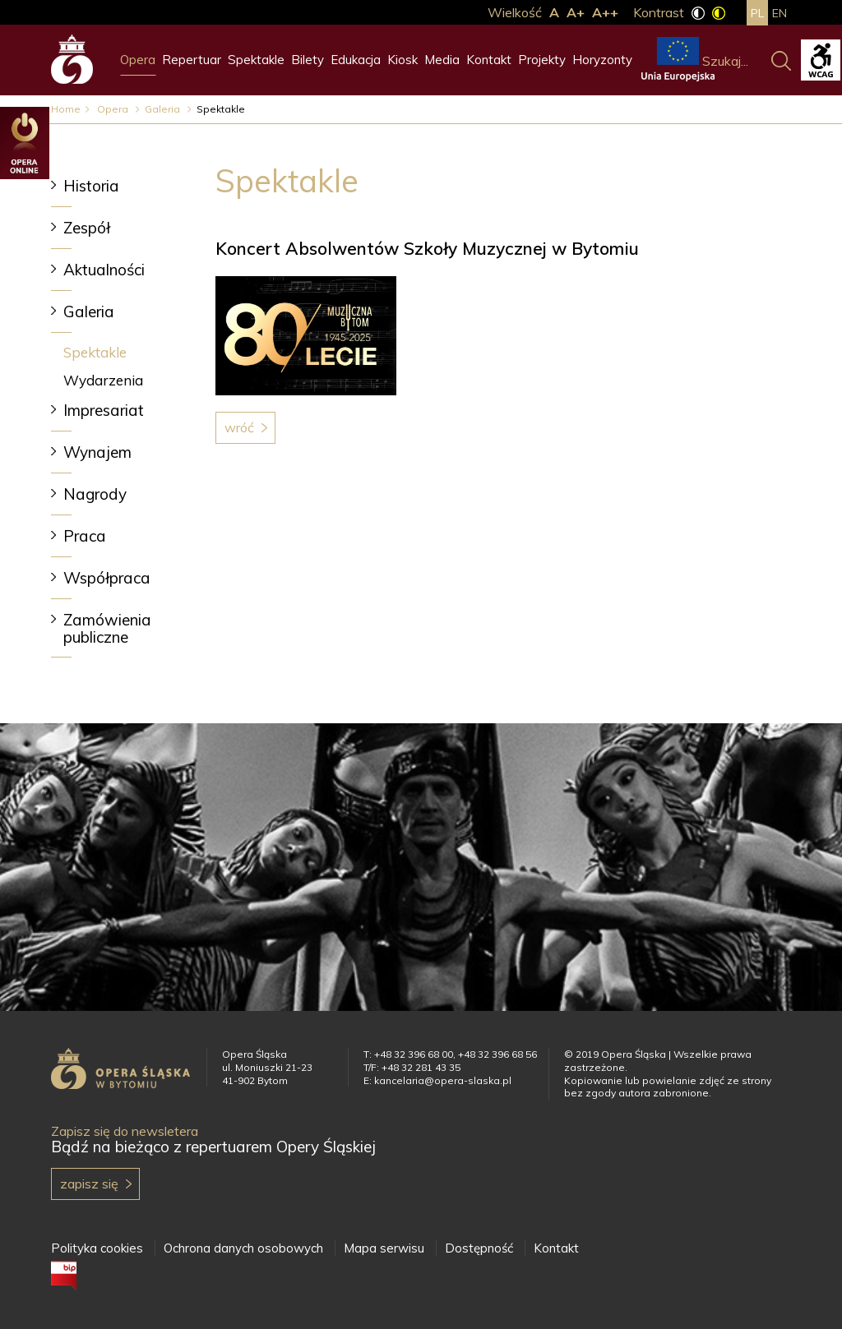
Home (66, 109)
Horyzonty (602, 59)
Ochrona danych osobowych (243, 1248)
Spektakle (256, 59)
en (779, 13)
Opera (137, 59)
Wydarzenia (103, 380)
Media (442, 59)
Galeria (164, 109)
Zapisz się (89, 1183)
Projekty (542, 59)
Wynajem (97, 452)
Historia (91, 186)
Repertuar (191, 59)
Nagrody (95, 494)
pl (757, 13)
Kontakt (488, 59)
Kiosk (402, 59)
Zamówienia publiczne (107, 628)
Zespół (86, 228)
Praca (84, 536)
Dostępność (479, 1248)
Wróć (239, 427)
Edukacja (356, 59)
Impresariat (103, 410)
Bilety (307, 59)
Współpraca (106, 578)
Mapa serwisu (384, 1248)
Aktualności (104, 269)
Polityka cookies (97, 1248)
